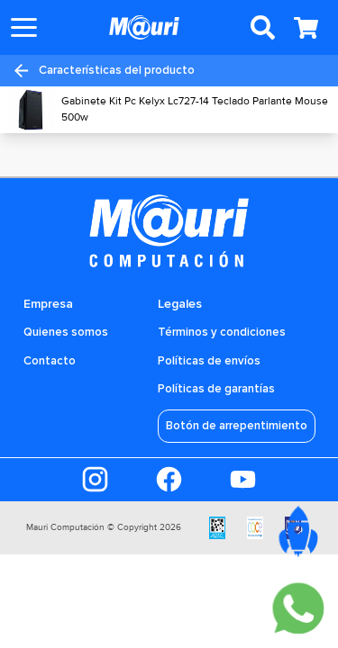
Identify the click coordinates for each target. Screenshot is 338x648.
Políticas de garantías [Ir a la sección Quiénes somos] (216, 389)
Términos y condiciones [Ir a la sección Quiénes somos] (222, 332)
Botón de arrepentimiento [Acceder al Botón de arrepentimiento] (236, 425)
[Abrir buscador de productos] (262, 28)
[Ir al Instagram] (95, 479)
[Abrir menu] (24, 27)
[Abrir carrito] (305, 28)
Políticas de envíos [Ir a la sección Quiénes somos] (209, 361)
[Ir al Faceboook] (169, 479)
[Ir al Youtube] (243, 479)
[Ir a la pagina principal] (144, 27)
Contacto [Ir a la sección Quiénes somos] (49, 361)
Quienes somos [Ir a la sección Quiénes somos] (65, 332)
